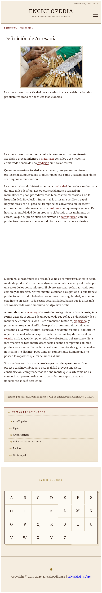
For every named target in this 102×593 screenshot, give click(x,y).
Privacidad (74, 576)
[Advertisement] (51, 125)
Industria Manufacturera (27, 442)
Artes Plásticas (21, 435)
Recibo (17, 448)
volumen (55, 208)
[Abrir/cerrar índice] (95, 14)
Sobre (87, 576)
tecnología (33, 312)
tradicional (81, 321)
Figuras (17, 428)
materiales (47, 159)
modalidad (60, 186)
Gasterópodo (20, 455)
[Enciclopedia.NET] (51, 11)
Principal (10, 28)
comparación (69, 217)
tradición (43, 163)
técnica (8, 339)
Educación (26, 28)
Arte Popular (20, 421)
